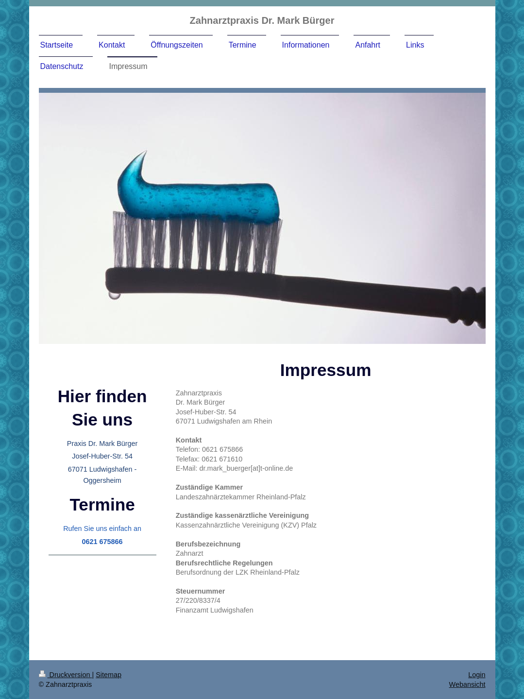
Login (476, 675)
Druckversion (65, 675)
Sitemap (108, 675)
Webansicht (467, 684)
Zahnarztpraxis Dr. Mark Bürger (262, 20)
